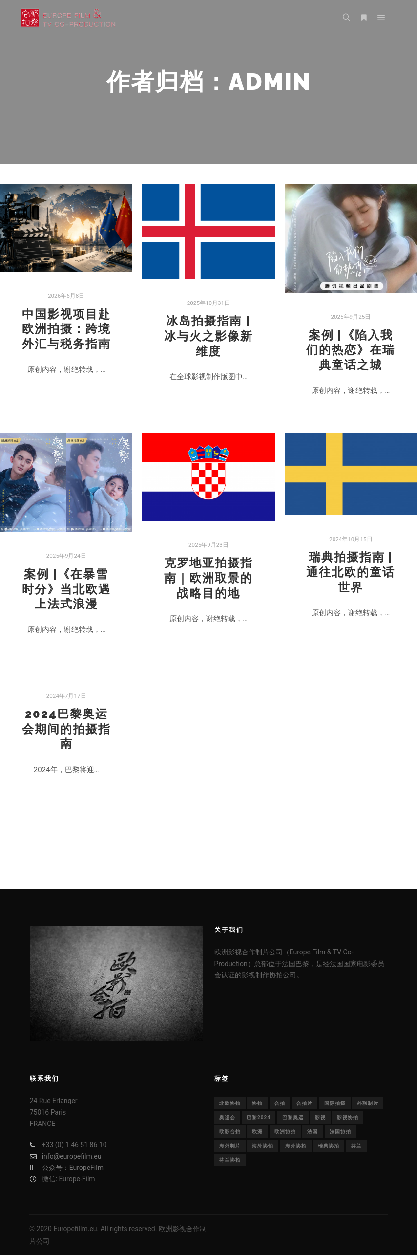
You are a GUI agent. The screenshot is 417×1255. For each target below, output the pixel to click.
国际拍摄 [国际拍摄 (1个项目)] (335, 1103)
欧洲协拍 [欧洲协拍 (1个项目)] (285, 1131)
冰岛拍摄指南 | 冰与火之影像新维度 (208, 336)
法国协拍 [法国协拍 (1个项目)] (340, 1131)
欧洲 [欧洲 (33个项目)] (257, 1131)
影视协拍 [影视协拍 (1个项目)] (347, 1117)
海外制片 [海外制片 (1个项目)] (230, 1145)
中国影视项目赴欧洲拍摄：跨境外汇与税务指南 (66, 329)
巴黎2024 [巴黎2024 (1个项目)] (259, 1117)
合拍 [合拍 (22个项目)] (279, 1103)
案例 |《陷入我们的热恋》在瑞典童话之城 (350, 350)
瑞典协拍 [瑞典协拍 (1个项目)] (328, 1145)
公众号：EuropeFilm (67, 1167)
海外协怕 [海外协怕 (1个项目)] (262, 1145)
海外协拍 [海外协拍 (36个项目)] (296, 1145)
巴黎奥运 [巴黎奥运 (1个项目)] (293, 1117)
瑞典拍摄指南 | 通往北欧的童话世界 (350, 572)
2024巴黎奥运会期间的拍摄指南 (66, 729)
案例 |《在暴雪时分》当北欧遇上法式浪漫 (66, 589)
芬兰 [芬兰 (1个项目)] (356, 1145)
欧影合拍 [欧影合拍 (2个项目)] (230, 1131)
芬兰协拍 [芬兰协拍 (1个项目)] (230, 1160)
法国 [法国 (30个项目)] (312, 1131)
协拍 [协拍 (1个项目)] (257, 1103)
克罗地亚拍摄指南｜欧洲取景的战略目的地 (208, 578)
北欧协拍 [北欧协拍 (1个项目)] (230, 1103)
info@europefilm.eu (66, 1156)
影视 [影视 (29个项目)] (320, 1117)
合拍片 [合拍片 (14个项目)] (304, 1103)
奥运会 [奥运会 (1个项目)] (227, 1117)
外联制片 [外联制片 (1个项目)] (367, 1103)
